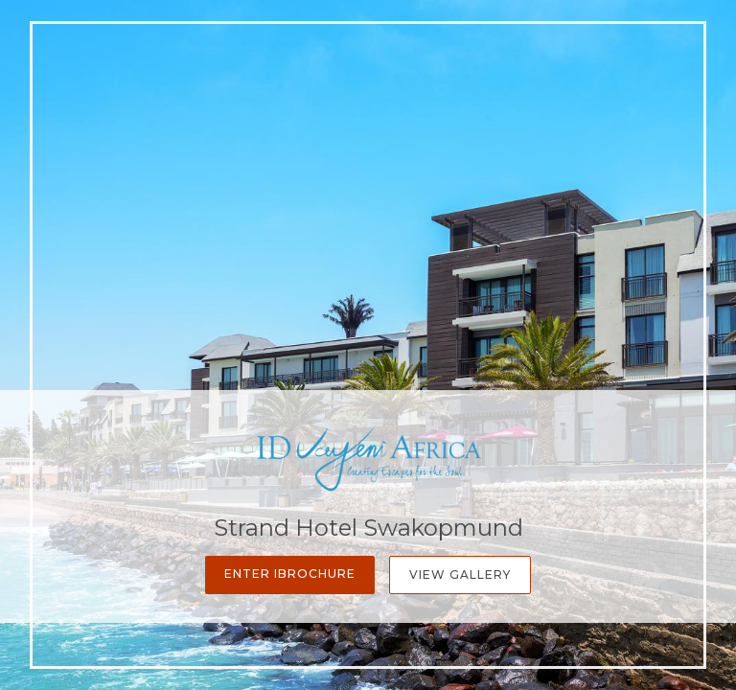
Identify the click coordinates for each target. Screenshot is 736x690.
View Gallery (460, 574)
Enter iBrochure (290, 573)
